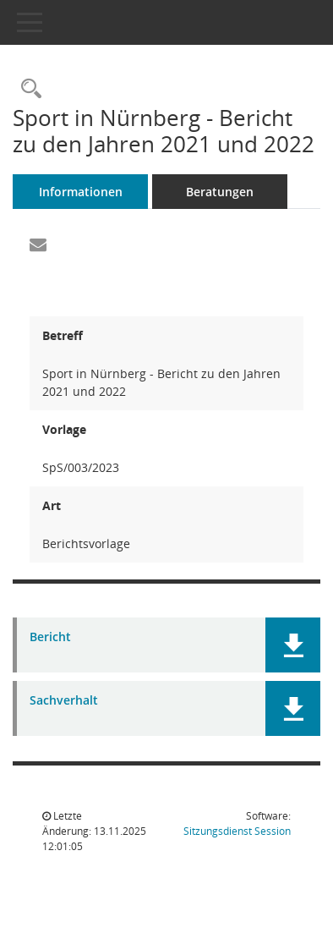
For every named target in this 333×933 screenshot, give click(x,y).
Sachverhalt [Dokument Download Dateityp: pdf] (64, 701)
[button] (292, 644)
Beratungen (220, 192)
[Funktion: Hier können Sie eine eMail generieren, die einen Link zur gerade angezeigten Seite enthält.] (38, 245)
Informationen (81, 192)
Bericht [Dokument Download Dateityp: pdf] (50, 637)
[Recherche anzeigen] (27, 89)
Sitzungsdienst (237, 831)
